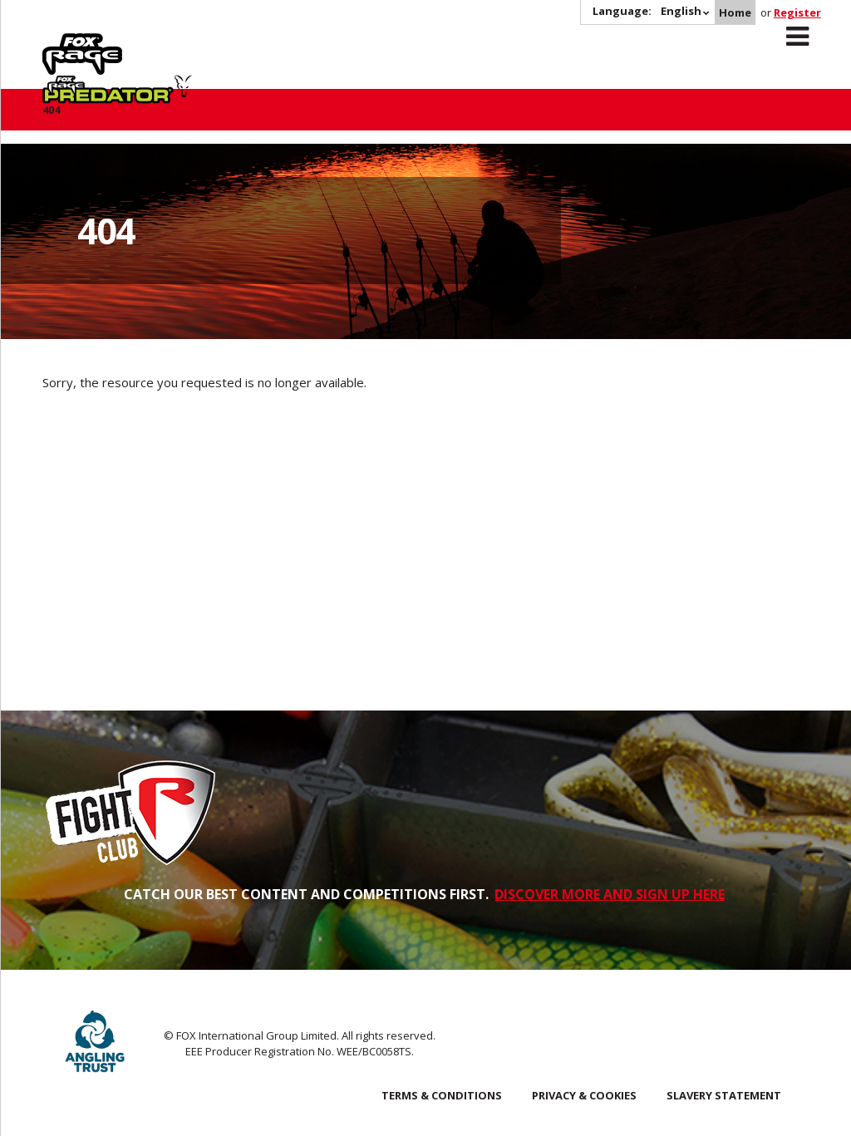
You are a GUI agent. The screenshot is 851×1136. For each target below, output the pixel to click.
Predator (191, 42)
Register (797, 12)
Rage (58, 42)
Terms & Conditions (441, 1095)
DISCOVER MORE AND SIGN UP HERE (609, 894)
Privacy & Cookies (584, 1095)
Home (735, 12)
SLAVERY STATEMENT (724, 1095)
